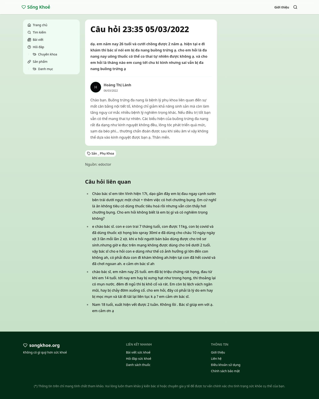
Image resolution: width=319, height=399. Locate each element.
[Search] (295, 7)
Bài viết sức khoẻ (138, 352)
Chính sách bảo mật (225, 371)
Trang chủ (37, 25)
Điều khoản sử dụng (225, 365)
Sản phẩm (37, 61)
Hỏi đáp (35, 47)
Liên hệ (216, 358)
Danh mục (43, 69)
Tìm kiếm (36, 32)
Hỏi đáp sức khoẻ (138, 358)
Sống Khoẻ (35, 7)
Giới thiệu (281, 7)
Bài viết (35, 39)
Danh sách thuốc (138, 365)
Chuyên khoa (45, 54)
